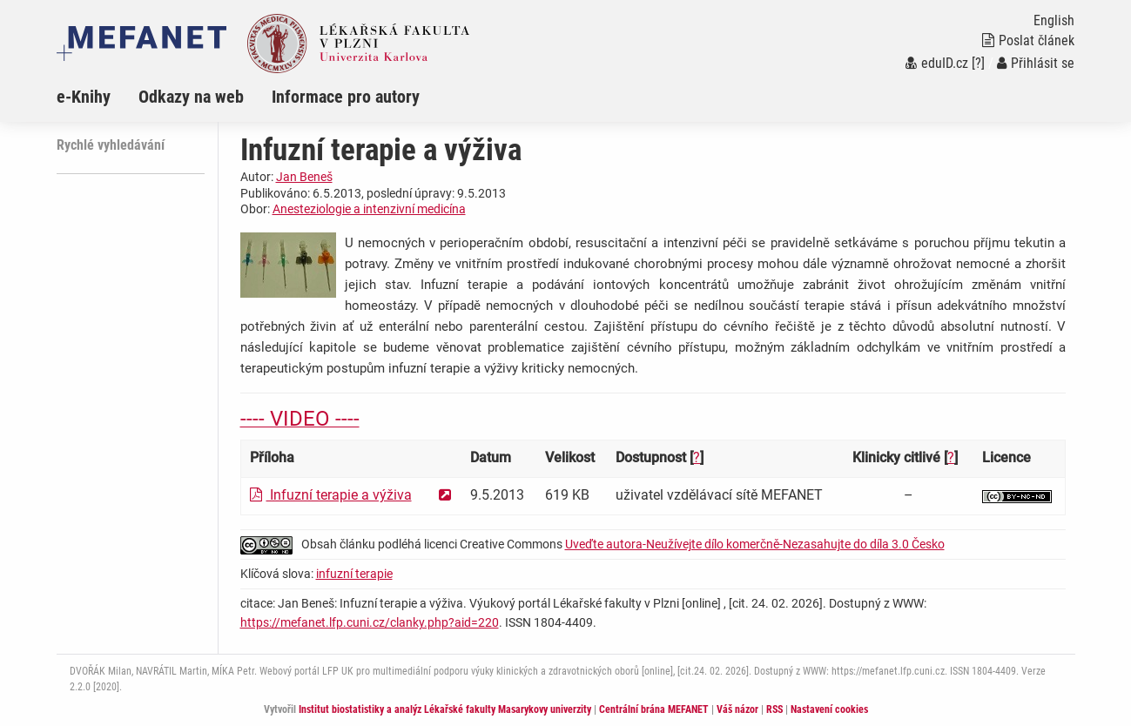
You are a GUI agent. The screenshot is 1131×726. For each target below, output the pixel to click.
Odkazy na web (191, 96)
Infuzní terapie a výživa (331, 495)
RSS (774, 709)
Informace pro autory (346, 96)
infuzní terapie (354, 574)
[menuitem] (97, 96)
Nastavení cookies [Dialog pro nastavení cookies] (829, 709)
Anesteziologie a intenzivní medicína (369, 209)
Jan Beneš (304, 177)
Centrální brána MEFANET (654, 709)
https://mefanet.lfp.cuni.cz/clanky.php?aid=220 (369, 622)
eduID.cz (936, 63)
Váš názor (737, 709)
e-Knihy (84, 96)
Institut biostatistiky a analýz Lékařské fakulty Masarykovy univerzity (445, 709)
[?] (978, 63)
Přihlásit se (1035, 63)
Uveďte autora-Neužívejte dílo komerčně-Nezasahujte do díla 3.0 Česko (755, 544)
